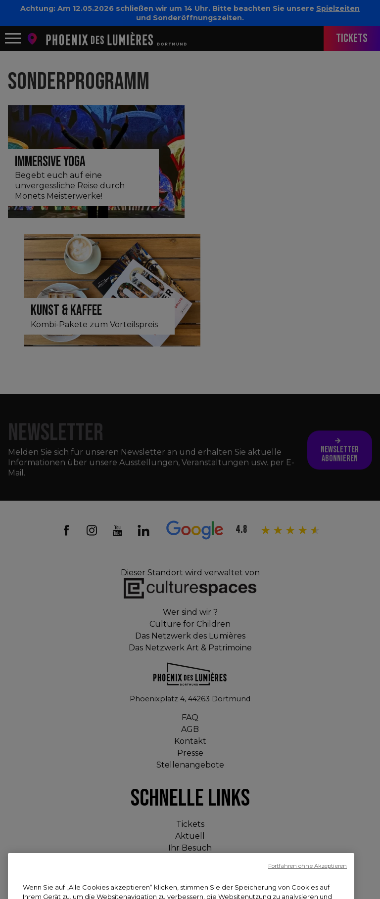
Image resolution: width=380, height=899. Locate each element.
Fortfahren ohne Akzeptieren (307, 889)
